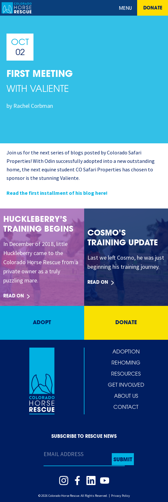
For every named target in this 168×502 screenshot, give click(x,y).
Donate (152, 8)
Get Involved (126, 385)
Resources (126, 374)
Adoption (126, 352)
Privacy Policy (120, 496)
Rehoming (125, 363)
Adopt (42, 322)
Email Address (64, 454)
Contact (125, 407)
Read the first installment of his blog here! (57, 193)
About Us (126, 396)
